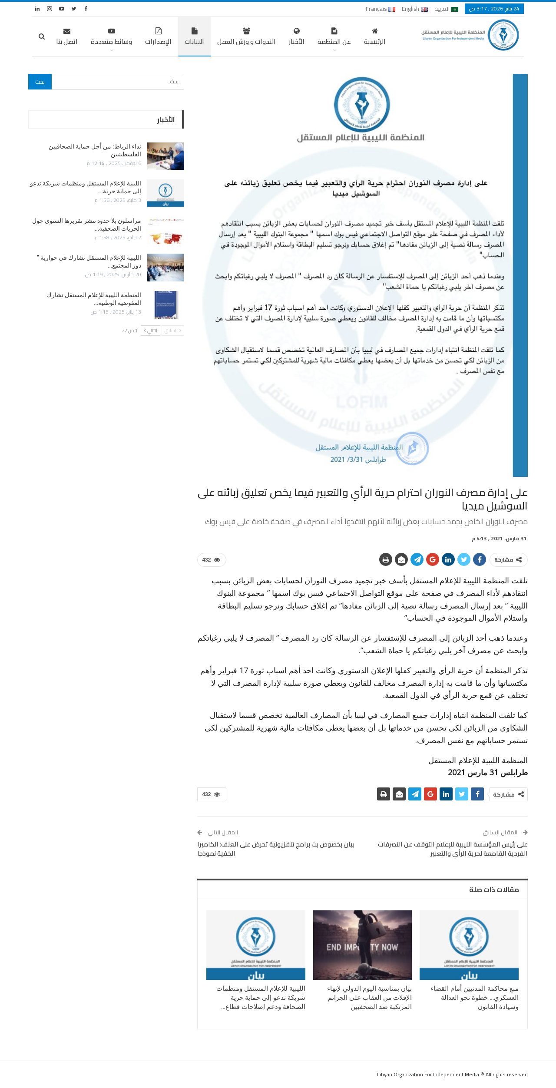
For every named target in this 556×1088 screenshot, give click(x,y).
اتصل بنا (67, 37)
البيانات (194, 37)
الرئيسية (374, 37)
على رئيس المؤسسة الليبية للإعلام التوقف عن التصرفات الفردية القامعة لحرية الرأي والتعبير (453, 849)
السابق (173, 330)
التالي (150, 330)
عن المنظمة (334, 37)
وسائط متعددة (111, 37)
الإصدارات (158, 37)
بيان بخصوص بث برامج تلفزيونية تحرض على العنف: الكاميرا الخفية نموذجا (275, 849)
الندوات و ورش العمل (246, 37)
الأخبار (296, 37)
